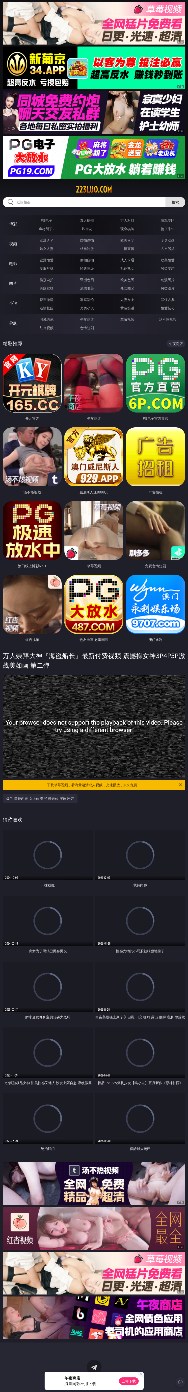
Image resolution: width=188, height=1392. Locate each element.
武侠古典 (168, 299)
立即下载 (129, 1381)
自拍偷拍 (87, 240)
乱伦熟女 (127, 268)
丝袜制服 (87, 248)
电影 (13, 263)
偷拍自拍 (87, 260)
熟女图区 (127, 288)
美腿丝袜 (47, 288)
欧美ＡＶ (127, 240)
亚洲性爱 (47, 260)
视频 (13, 243)
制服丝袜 (47, 268)
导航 (13, 323)
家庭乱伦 (87, 299)
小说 (13, 303)
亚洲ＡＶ (47, 240)
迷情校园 (47, 308)
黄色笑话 (127, 308)
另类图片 (168, 288)
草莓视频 (127, 319)
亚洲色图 (87, 279)
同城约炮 (47, 319)
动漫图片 (168, 279)
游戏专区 (168, 220)
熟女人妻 (47, 248)
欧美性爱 (168, 260)
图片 (13, 283)
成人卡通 (127, 260)
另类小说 (87, 308)
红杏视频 (47, 327)
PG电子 (47, 220)
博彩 (13, 224)
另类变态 (168, 268)
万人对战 (127, 220)
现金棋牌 (127, 228)
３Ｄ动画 (168, 240)
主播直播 (127, 248)
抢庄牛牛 (168, 228)
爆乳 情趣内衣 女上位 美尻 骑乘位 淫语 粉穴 (40, 798)
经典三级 (87, 268)
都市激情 (47, 299)
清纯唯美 (87, 288)
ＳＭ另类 (168, 248)
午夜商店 (87, 319)
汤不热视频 (167, 319)
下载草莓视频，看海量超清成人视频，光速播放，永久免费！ (115, 785)
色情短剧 (87, 327)
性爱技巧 (168, 308)
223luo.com (94, 190)
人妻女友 (127, 299)
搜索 (175, 202)
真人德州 (87, 220)
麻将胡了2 (46, 228)
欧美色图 (127, 279)
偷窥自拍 (47, 279)
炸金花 (87, 228)
